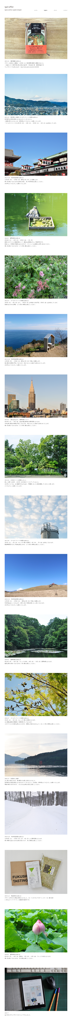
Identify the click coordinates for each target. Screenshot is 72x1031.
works (35, 10)
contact (65, 10)
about (55, 10)
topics (45, 10)
